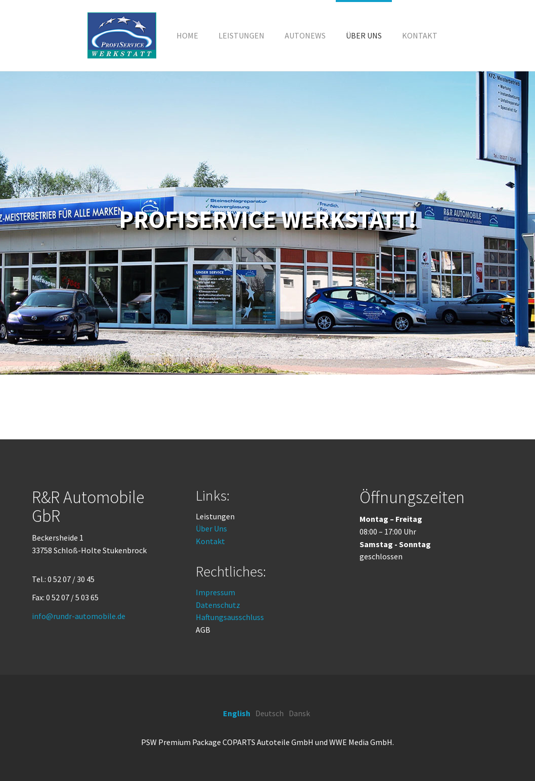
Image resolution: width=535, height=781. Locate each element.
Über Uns (211, 528)
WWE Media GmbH (360, 742)
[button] (241, 35)
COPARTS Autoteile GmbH (268, 742)
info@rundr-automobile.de (78, 616)
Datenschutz (218, 605)
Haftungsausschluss (230, 617)
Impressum (215, 592)
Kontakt (210, 541)
